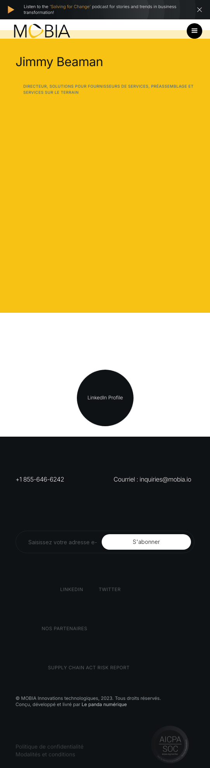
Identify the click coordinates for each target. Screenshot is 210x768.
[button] (194, 31)
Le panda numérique (104, 704)
